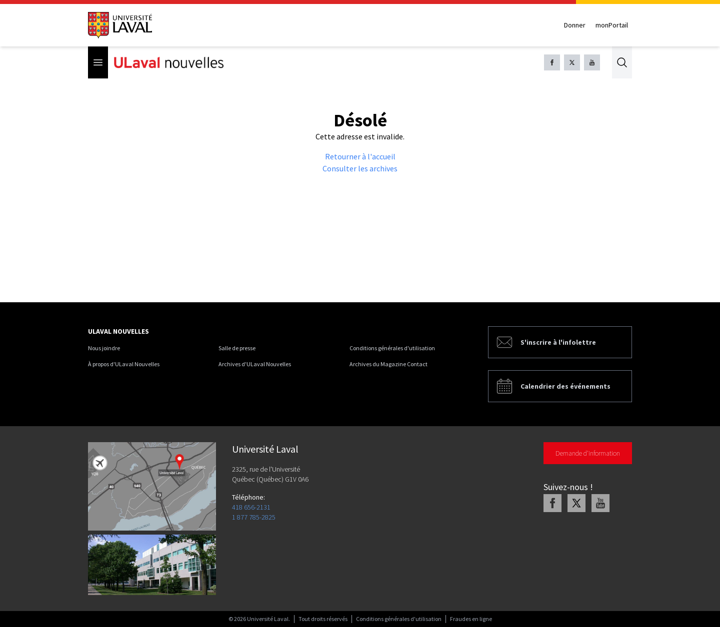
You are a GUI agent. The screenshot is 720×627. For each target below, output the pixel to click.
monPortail (612, 24)
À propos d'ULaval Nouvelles (124, 364)
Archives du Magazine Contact (389, 364)
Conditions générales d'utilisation (392, 348)
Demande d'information (588, 453)
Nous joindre (104, 348)
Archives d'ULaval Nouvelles (254, 364)
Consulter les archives (360, 168)
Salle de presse (237, 348)
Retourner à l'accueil (360, 156)
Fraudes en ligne (471, 619)
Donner (575, 24)
